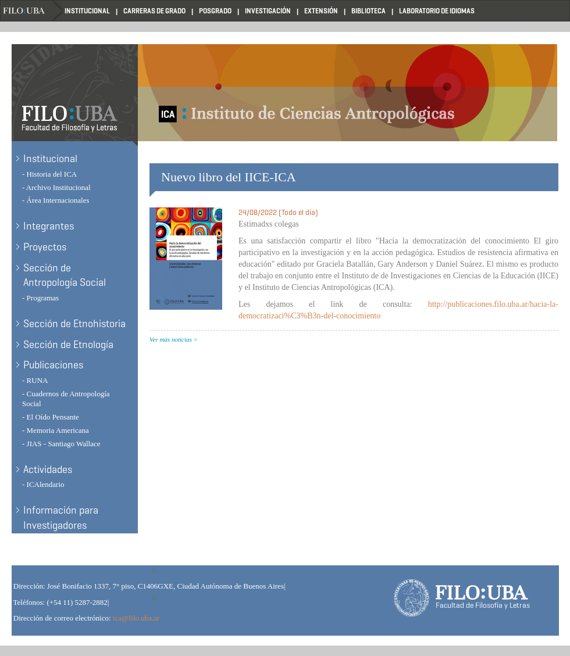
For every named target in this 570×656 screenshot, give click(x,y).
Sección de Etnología (68, 344)
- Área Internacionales (56, 200)
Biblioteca (368, 10)
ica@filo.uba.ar (136, 618)
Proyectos (44, 247)
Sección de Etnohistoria (74, 323)
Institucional (87, 10)
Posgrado (215, 10)
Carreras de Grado (154, 10)
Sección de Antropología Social (64, 275)
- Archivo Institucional (56, 187)
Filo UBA (33, 11)
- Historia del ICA (49, 174)
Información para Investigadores (60, 518)
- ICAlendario (43, 484)
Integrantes (48, 226)
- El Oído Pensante (50, 417)
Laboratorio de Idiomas (437, 10)
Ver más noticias (170, 339)
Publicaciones (53, 365)
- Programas (40, 297)
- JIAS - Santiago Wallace (61, 443)
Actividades (47, 469)
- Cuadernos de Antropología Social (66, 398)
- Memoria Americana (55, 430)
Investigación (268, 10)
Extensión (321, 10)
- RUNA (35, 380)
